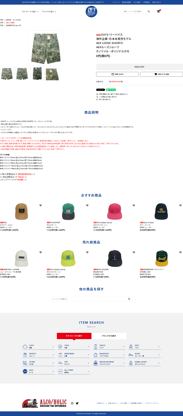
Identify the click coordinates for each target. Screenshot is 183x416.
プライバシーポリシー (152, 403)
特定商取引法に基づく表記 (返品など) (112, 94)
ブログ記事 (136, 2)
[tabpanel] (46, 47)
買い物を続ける (103, 99)
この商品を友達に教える (106, 97)
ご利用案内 (146, 2)
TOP (1, 20)
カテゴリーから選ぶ (29, 12)
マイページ (116, 2)
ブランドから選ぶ (48, 12)
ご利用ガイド (101, 403)
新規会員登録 (126, 2)
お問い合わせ (156, 2)
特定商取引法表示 (136, 403)
